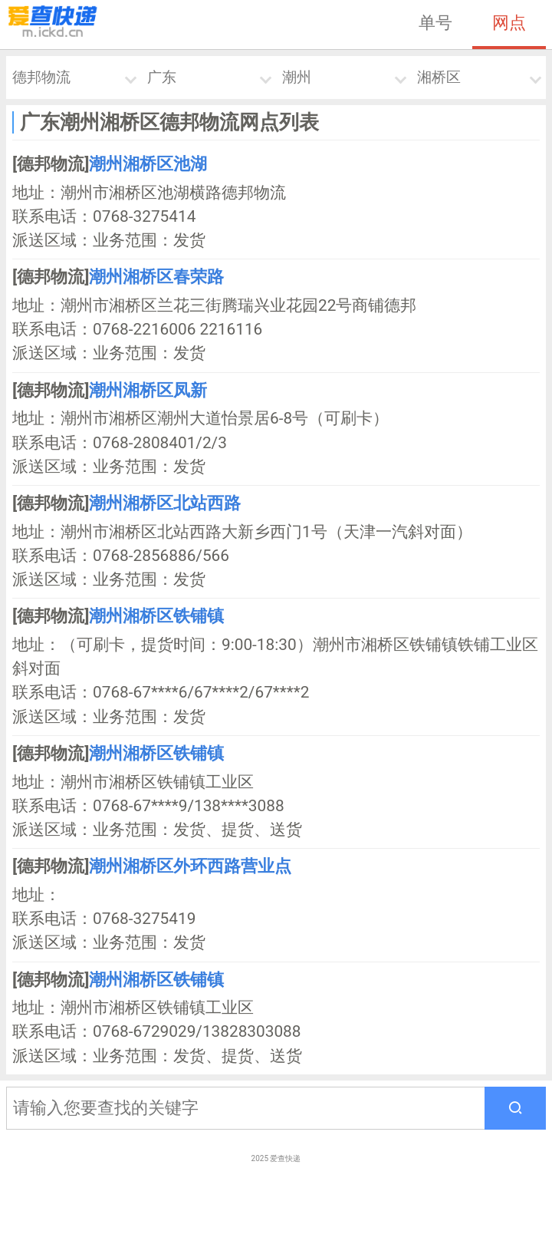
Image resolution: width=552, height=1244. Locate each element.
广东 (161, 77)
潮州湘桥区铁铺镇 (156, 615)
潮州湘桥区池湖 (148, 163)
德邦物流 (41, 77)
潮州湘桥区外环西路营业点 (190, 866)
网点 (509, 22)
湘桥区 (439, 77)
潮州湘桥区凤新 (148, 390)
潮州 (296, 77)
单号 (435, 22)
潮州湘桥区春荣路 (156, 276)
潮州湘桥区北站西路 (165, 503)
